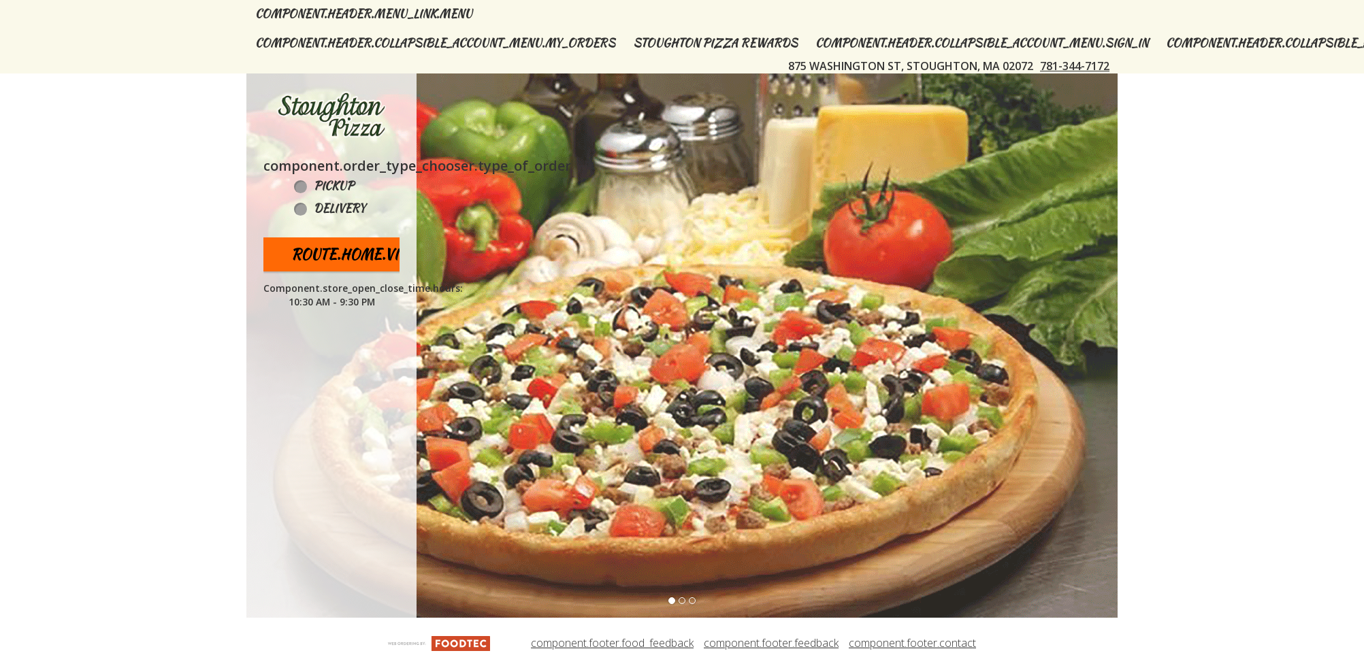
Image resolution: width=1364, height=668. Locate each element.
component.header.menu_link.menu (363, 14)
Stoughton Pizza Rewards (715, 43)
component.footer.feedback (771, 642)
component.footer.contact (912, 642)
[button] (331, 115)
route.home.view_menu (379, 254)
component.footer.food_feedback (612, 642)
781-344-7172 (1074, 66)
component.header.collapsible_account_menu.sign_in (981, 43)
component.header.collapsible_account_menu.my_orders (435, 43)
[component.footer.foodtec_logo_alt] (439, 642)
